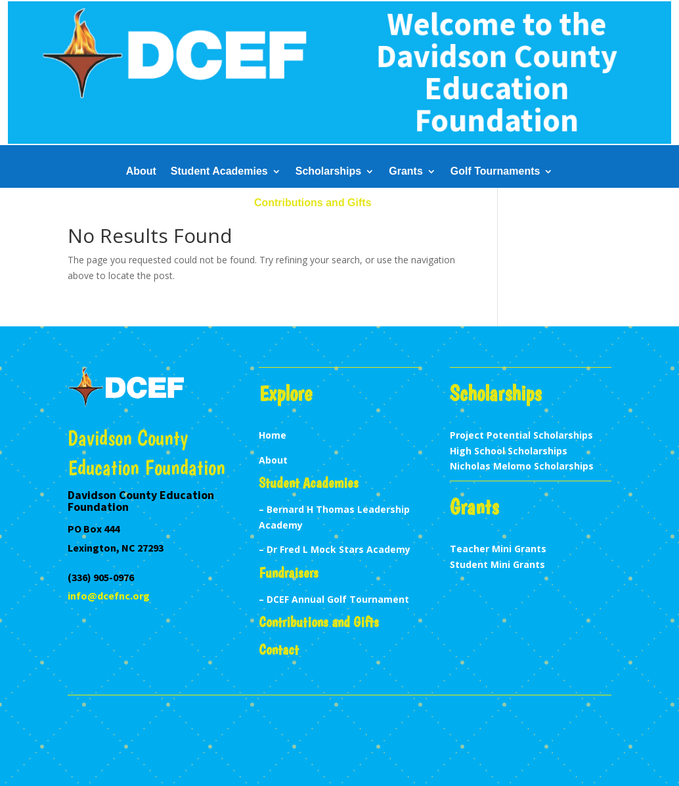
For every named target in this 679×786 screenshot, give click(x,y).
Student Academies (219, 172)
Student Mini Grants (497, 564)
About (141, 172)
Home (272, 435)
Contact (406, 203)
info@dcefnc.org (109, 595)
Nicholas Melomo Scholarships (522, 466)
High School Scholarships (508, 451)
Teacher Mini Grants (498, 548)
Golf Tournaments (495, 172)
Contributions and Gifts (313, 203)
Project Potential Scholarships (521, 435)
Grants (406, 172)
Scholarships (328, 172)
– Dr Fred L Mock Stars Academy (334, 549)
